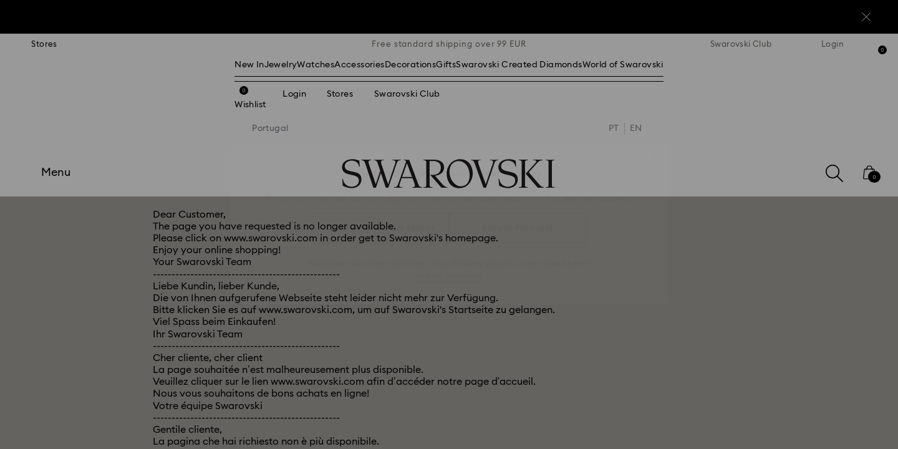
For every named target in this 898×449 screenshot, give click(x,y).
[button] (654, 151)
